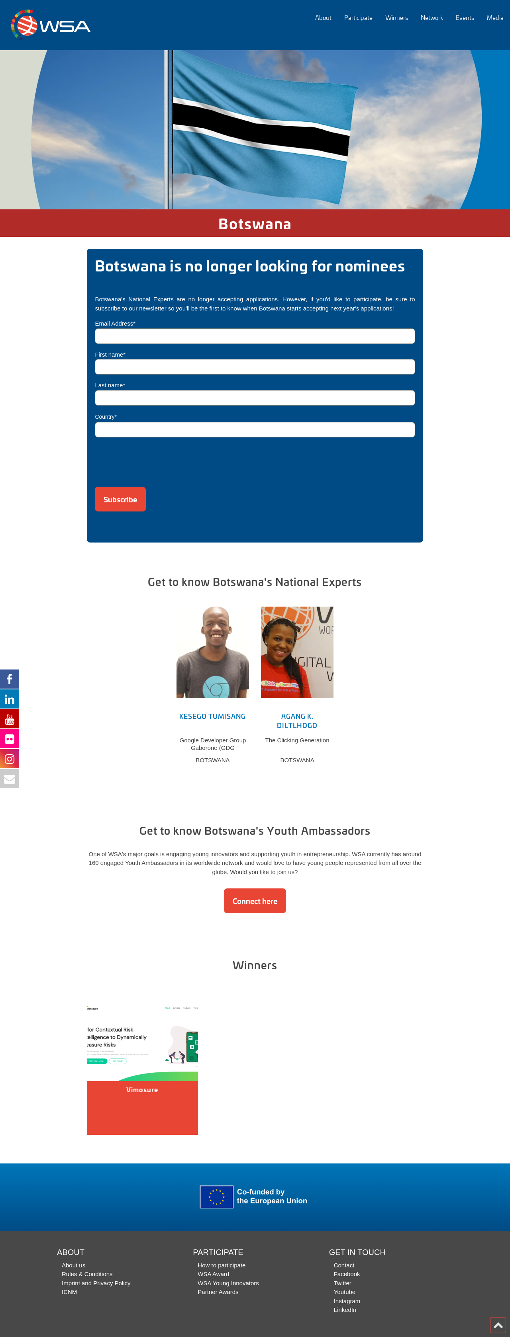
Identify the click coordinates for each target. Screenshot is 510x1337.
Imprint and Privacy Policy (96, 1283)
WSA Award (213, 1274)
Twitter (342, 1283)
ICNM (69, 1291)
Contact (344, 1265)
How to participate (221, 1265)
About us (73, 1265)
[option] (255, 129)
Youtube (345, 1291)
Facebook (347, 1274)
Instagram (347, 1301)
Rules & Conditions (87, 1274)
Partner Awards (218, 1291)
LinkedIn (345, 1309)
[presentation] (155, 459)
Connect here (255, 901)
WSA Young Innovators (228, 1283)
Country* (105, 417)
